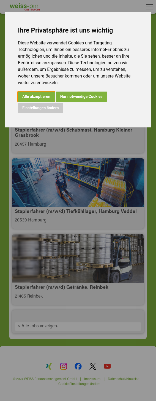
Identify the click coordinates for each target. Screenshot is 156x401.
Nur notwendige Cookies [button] (81, 96)
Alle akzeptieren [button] (36, 96)
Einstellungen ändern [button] (40, 108)
